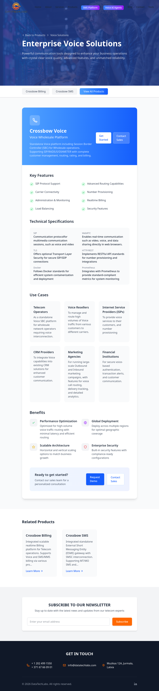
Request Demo (95, 479)
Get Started (103, 137)
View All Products (94, 91)
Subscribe (122, 621)
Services (59, 6)
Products (72, 6)
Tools (151, 6)
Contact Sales (121, 138)
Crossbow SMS (64, 91)
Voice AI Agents (113, 7)
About (48, 6)
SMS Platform (90, 7)
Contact (140, 6)
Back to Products (33, 35)
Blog (130, 6)
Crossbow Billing (36, 91)
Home (38, 6)
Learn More (34, 571)
